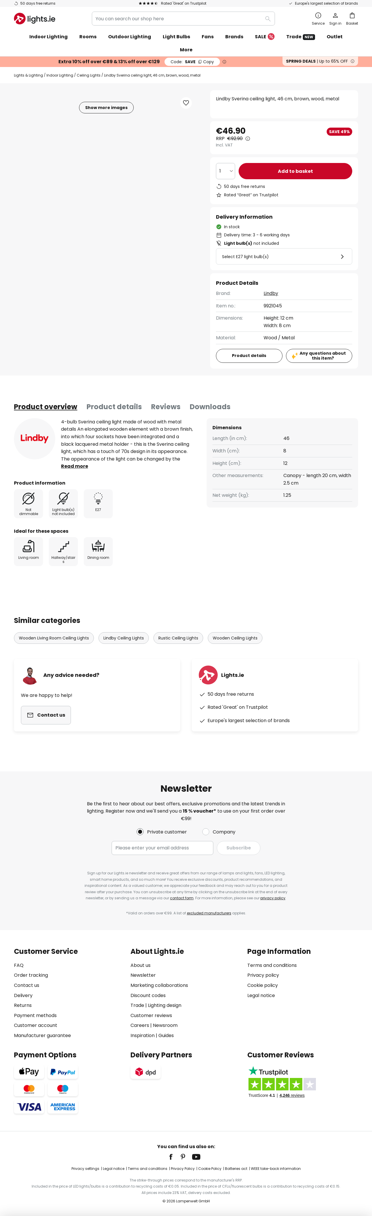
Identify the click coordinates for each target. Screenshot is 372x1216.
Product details (114, 407)
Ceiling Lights (89, 75)
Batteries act (236, 1168)
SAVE (192, 62)
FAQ (19, 965)
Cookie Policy (209, 1168)
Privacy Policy (183, 1168)
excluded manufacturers (209, 913)
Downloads (210, 407)
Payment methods (35, 1015)
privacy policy (272, 898)
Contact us (26, 985)
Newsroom (165, 1025)
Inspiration (142, 1035)
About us (140, 965)
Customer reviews (151, 1015)
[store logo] (34, 18)
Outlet (335, 36)
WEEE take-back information (276, 1168)
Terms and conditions (272, 965)
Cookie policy (262, 985)
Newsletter (143, 975)
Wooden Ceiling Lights (235, 638)
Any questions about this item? (323, 355)
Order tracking (31, 975)
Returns (23, 1005)
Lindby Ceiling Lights (123, 638)
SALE (265, 37)
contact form (182, 898)
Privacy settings (85, 1168)
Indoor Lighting (59, 75)
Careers (139, 1025)
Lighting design (164, 1005)
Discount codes (148, 995)
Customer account (35, 1025)
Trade (300, 36)
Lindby (271, 293)
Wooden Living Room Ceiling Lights (54, 638)
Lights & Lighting (28, 75)
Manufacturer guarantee (42, 1035)
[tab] (45, 406)
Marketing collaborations (159, 985)
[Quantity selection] (225, 171)
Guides (166, 1035)
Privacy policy (263, 975)
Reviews (165, 407)
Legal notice (261, 995)
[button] (186, 103)
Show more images (106, 107)
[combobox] (183, 18)
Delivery (23, 995)
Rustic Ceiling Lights (178, 638)
